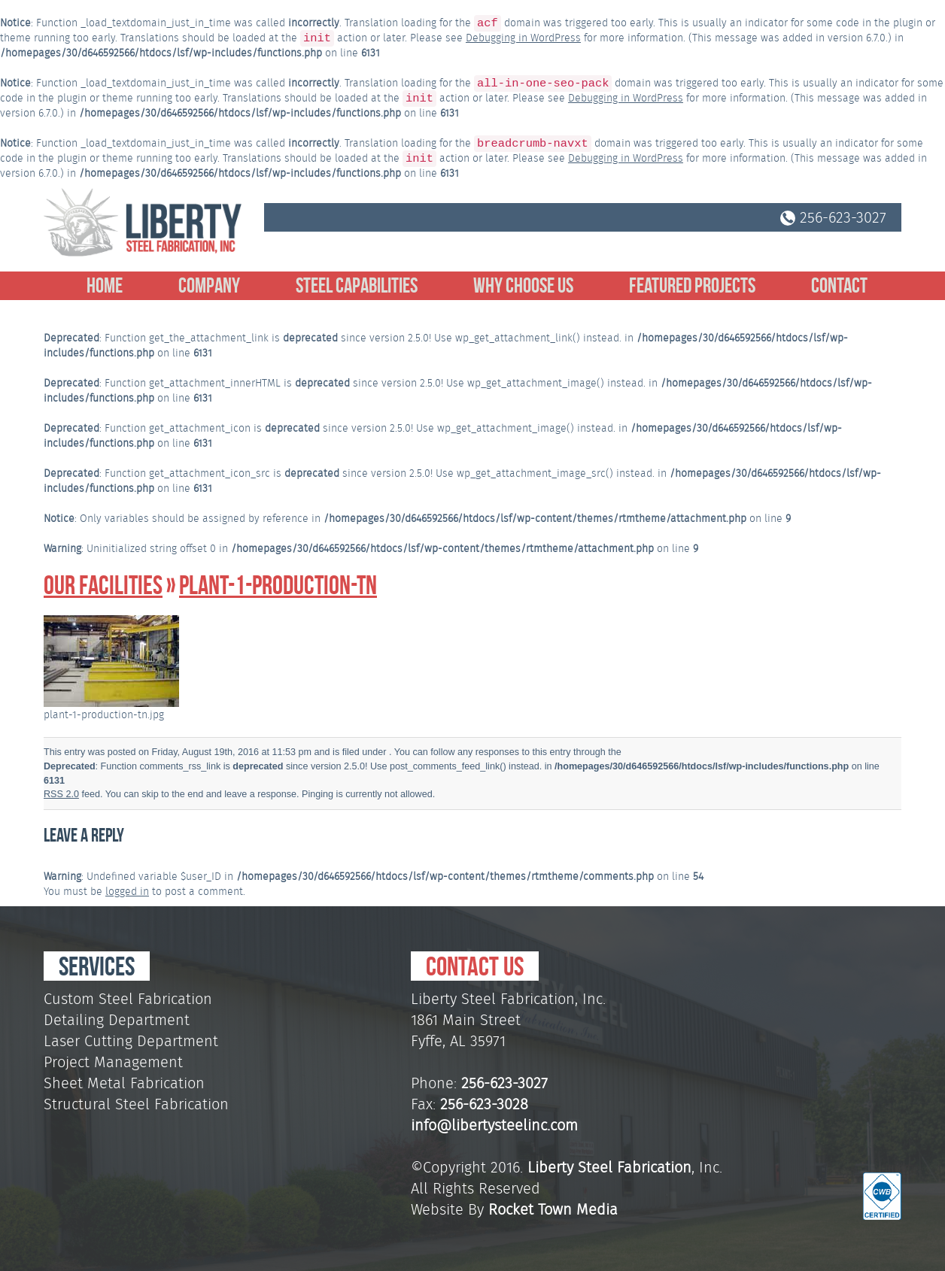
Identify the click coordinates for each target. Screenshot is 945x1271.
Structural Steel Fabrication (136, 1104)
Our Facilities (103, 585)
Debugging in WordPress (523, 37)
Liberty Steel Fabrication (609, 1167)
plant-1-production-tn (278, 585)
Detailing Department (117, 1019)
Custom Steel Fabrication (128, 998)
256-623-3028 (484, 1104)
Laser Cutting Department (131, 1040)
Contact (839, 285)
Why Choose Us (523, 285)
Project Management (113, 1061)
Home (105, 285)
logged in (127, 891)
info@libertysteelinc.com (494, 1125)
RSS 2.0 (61, 794)
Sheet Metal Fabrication (124, 1083)
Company (209, 285)
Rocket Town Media (553, 1209)
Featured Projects (692, 285)
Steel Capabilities (357, 285)
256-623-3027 (833, 217)
